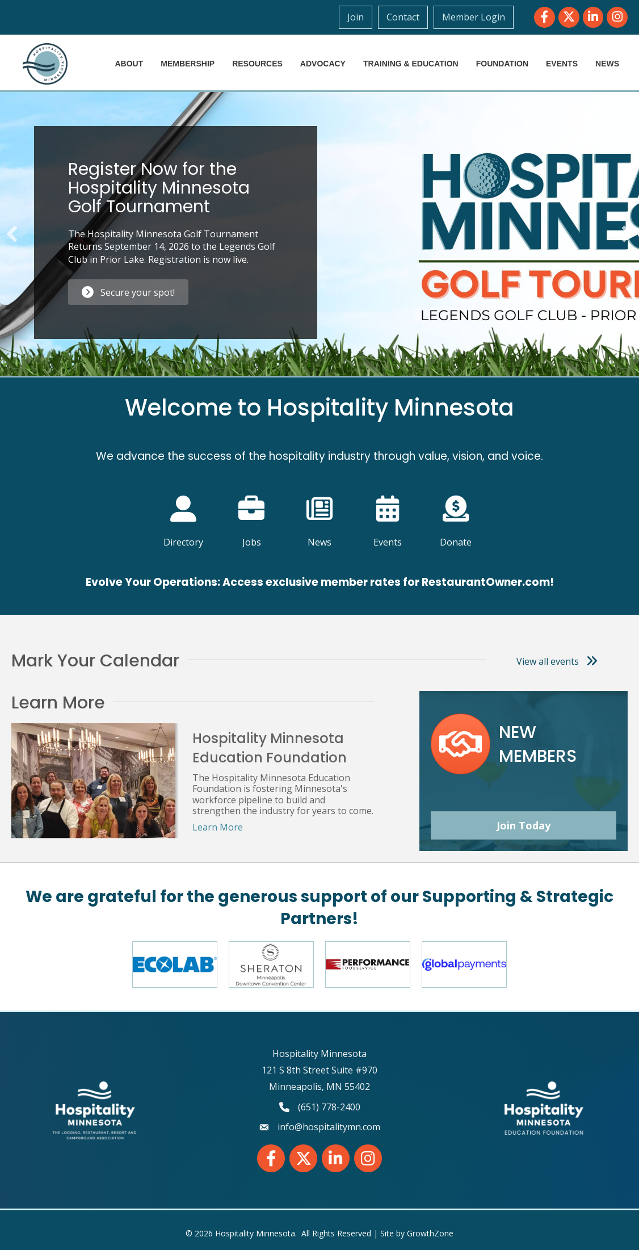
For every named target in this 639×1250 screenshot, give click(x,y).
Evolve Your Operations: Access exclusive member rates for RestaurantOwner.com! (320, 582)
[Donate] (456, 514)
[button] (12, 234)
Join (355, 17)
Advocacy (323, 63)
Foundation (502, 63)
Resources (257, 63)
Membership (188, 63)
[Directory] (183, 514)
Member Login (473, 17)
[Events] (388, 514)
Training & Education (411, 63)
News (607, 63)
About (129, 63)
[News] (319, 514)
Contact (402, 17)
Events (562, 63)
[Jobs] (251, 514)
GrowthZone (430, 1233)
